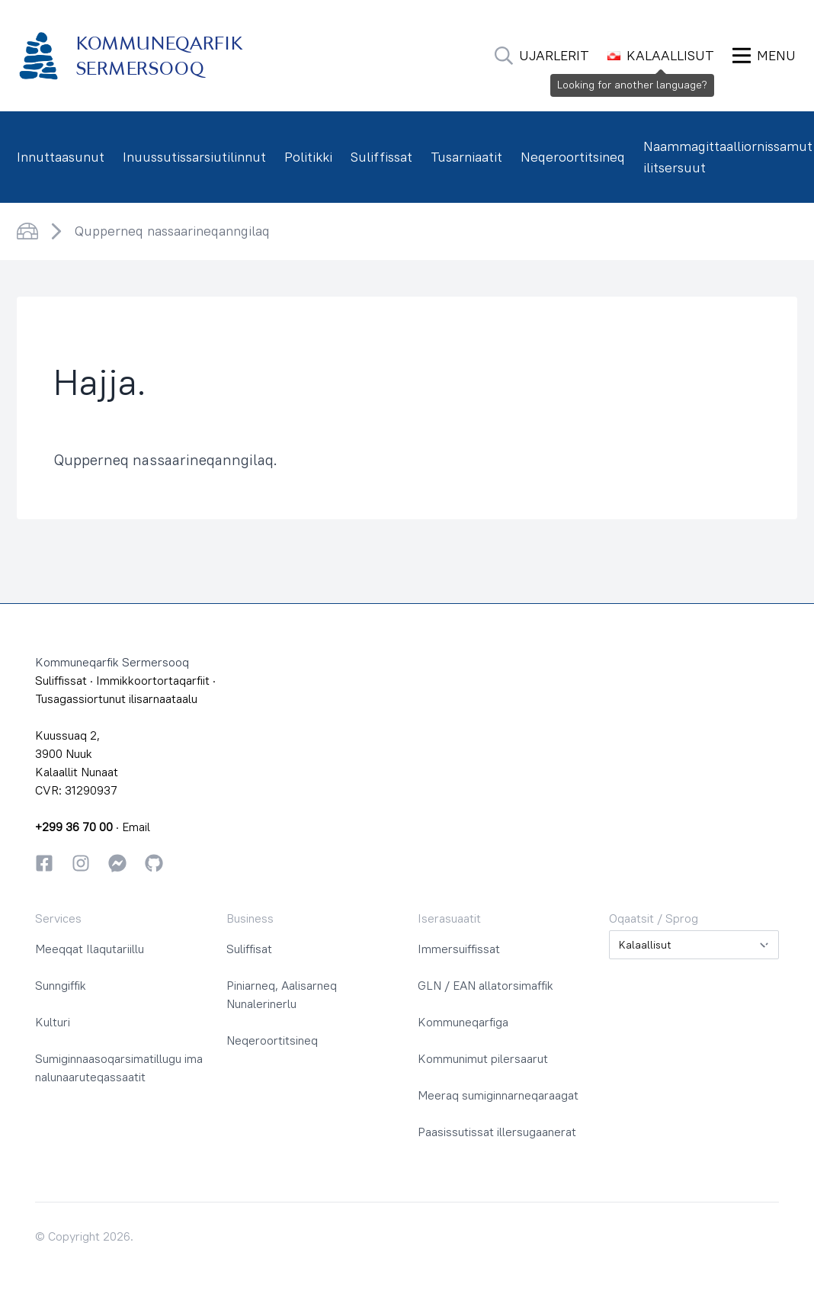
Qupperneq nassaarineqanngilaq (172, 230)
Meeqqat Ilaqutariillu (89, 948)
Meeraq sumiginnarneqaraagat (498, 1095)
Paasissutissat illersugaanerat (497, 1131)
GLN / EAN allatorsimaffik (485, 985)
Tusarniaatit (466, 156)
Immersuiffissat (459, 948)
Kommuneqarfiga (463, 1021)
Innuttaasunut (60, 156)
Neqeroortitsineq (573, 156)
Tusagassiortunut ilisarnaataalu (116, 698)
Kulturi (52, 1021)
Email (136, 826)
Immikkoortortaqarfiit (153, 680)
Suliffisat (249, 948)
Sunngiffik (60, 985)
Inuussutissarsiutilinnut (194, 156)
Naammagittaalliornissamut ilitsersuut (727, 156)
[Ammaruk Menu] (764, 55)
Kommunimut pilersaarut (483, 1058)
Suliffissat (381, 156)
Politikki (308, 156)
